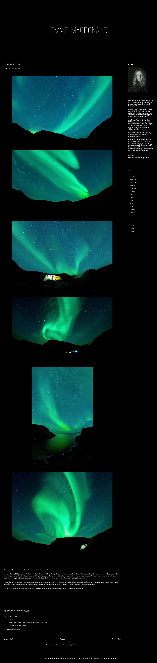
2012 (133, 219)
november (134, 182)
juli (131, 194)
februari (133, 209)
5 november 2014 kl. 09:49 (17, 625)
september (134, 188)
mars (132, 206)
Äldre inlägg (116, 639)
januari (132, 212)
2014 (133, 176)
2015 (133, 173)
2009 (133, 229)
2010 (133, 225)
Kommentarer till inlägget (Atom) (68, 645)
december (134, 179)
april (132, 203)
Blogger (113, 658)
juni (131, 197)
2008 (133, 232)
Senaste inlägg (9, 639)
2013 (133, 216)
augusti (133, 191)
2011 (133, 222)
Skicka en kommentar (13, 629)
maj (131, 200)
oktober (133, 185)
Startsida (63, 639)
